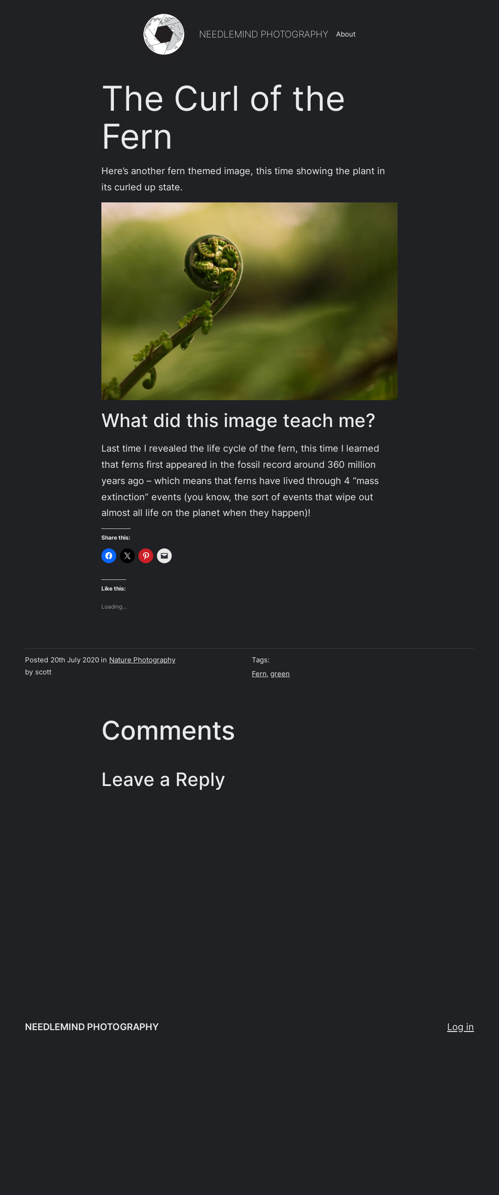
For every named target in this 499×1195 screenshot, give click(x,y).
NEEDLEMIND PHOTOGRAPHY (264, 34)
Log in (460, 1026)
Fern (259, 673)
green (280, 673)
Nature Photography (142, 659)
